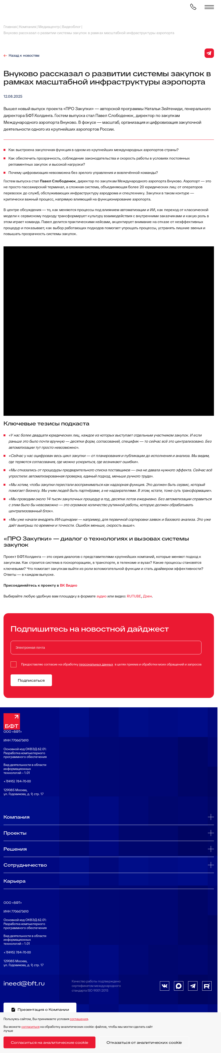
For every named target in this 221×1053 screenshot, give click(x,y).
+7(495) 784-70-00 (17, 781)
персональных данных (96, 664)
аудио (102, 596)
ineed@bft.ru (24, 983)
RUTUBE (134, 596)
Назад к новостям (24, 55)
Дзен (147, 596)
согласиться (30, 1027)
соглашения (79, 1019)
